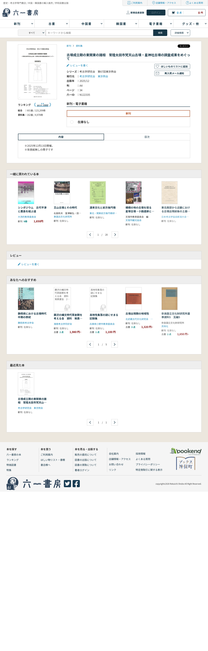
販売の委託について (86, 454)
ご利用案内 (136, 2)
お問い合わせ (116, 464)
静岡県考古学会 (26, 322)
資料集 (79, 45)
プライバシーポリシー (148, 464)
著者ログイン (82, 470)
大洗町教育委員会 (27, 216)
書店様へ (45, 465)
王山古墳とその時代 (65, 207)
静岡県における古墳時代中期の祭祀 (32, 315)
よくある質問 (196, 2)
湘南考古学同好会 (63, 324)
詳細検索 (179, 32)
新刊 (69, 45)
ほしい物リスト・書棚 (53, 459)
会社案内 (114, 453)
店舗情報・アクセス (166, 2)
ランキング (12, 459)
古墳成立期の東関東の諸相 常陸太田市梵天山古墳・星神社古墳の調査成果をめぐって (32, 404)
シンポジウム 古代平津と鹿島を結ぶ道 (32, 209)
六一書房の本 (13, 454)
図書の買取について (86, 465)
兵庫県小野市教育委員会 (102, 324)
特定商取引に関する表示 (149, 469)
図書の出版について (86, 459)
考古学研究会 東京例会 (93, 76)
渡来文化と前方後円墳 (103, 207)
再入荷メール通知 (174, 73)
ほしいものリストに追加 (174, 66)
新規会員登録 (137, 12)
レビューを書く (79, 65)
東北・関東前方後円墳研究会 (104, 213)
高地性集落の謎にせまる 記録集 (105, 316)
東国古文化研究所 (63, 216)
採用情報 (140, 453)
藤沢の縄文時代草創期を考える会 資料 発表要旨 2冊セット (68, 318)
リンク (112, 469)
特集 (8, 470)
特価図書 (11, 465)
